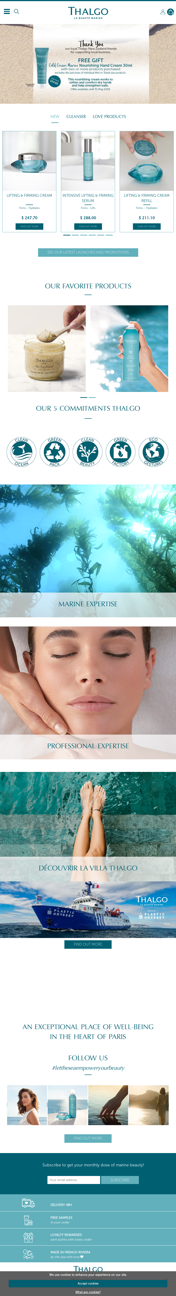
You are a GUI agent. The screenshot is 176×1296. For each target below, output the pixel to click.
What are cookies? (88, 1292)
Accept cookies (88, 1283)
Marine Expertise (88, 604)
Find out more (29, 226)
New (55, 116)
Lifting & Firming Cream (29, 195)
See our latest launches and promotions (88, 252)
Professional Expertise (88, 746)
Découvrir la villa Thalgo (88, 868)
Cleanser (76, 116)
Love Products (109, 116)
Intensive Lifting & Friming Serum (88, 198)
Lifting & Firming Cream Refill (147, 198)
